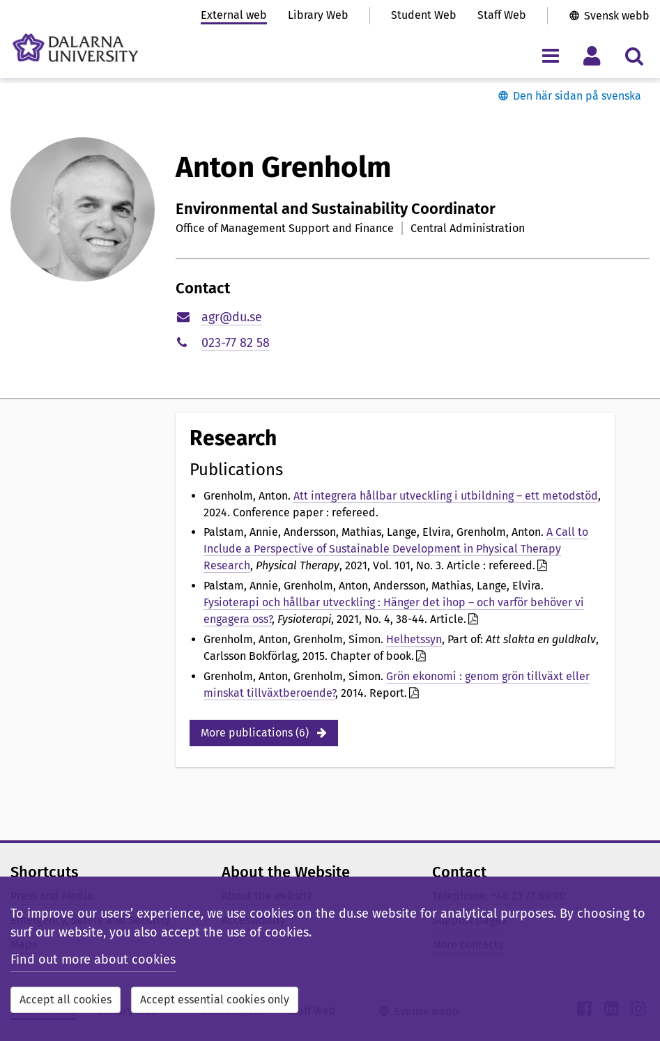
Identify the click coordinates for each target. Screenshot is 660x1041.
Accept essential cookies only (214, 999)
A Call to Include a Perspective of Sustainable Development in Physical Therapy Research (396, 548)
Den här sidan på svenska (577, 95)
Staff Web (501, 15)
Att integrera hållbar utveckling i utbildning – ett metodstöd (445, 495)
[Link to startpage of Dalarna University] (75, 47)
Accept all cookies (66, 999)
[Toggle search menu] (634, 55)
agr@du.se (231, 317)
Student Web (423, 15)
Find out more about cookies (93, 959)
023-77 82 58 (235, 342)
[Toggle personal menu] (592, 55)
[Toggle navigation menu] (550, 55)
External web (234, 15)
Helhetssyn (414, 639)
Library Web (318, 15)
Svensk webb (617, 15)
